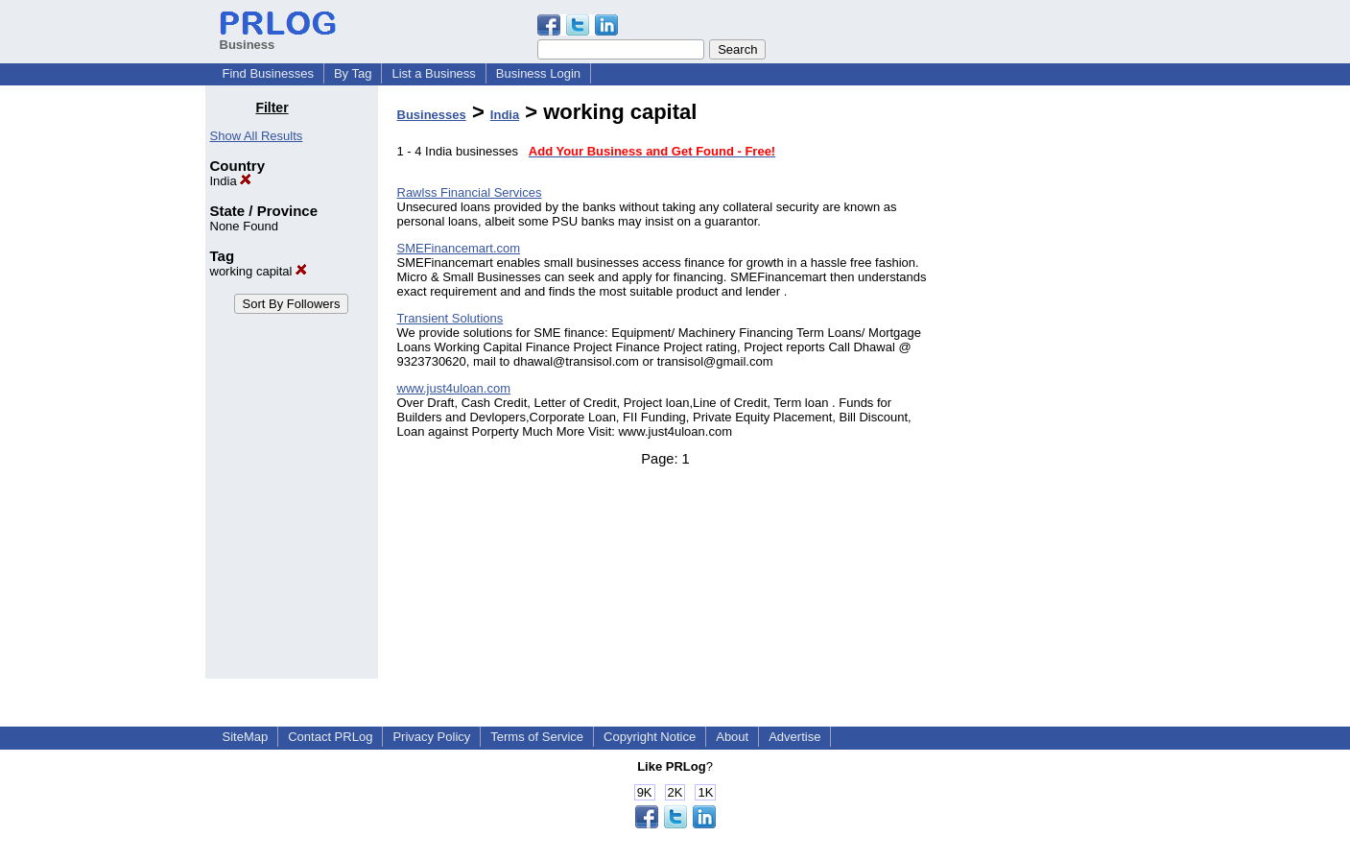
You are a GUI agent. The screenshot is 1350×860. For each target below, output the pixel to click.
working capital (259, 271)
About (732, 736)
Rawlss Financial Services (469, 192)
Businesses (431, 115)
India (231, 181)
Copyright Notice (650, 736)
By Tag (353, 73)
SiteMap (246, 736)
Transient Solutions (450, 318)
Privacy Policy (431, 736)
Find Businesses (268, 73)
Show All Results (256, 136)
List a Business (433, 73)
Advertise (794, 736)
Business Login (538, 73)
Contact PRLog (330, 736)
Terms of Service (536, 736)
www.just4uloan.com (454, 388)
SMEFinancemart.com (459, 248)
